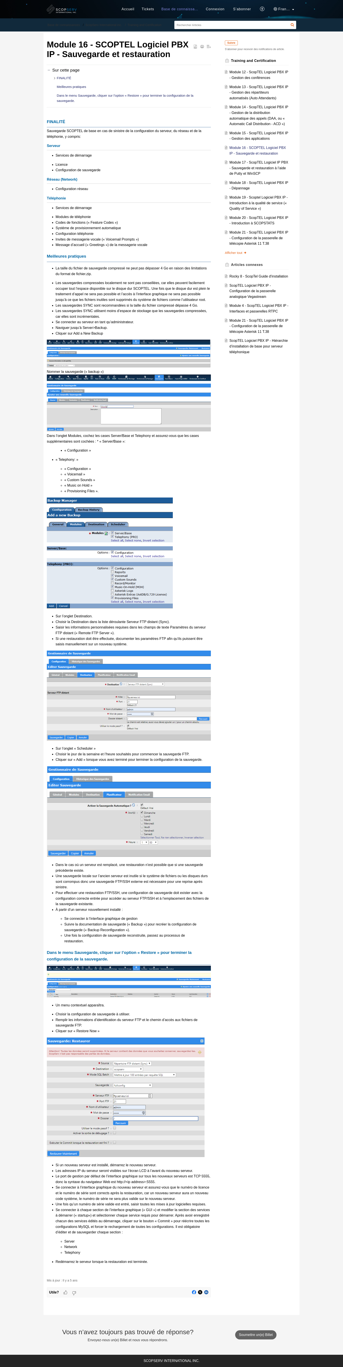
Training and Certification (144, 25)
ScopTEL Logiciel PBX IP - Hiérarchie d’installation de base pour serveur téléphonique (258, 346)
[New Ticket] (255, 1335)
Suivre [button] (231, 42)
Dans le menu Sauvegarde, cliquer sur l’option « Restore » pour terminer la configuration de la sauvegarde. (125, 98)
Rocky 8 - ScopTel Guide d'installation (258, 276)
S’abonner (242, 9)
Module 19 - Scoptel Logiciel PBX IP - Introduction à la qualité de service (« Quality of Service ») (258, 203)
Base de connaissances (63, 25)
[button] (262, 9)
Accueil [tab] (128, 9)
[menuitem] (215, 9)
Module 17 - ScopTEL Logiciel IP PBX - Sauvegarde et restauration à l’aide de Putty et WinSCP (258, 168)
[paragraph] (129, 696)
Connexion (215, 9)
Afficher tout (236, 253)
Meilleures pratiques (71, 87)
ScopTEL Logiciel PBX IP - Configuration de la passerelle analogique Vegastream (252, 291)
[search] (235, 25)
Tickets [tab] (148, 9)
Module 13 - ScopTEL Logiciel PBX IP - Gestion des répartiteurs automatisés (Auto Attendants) (258, 92)
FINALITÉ (64, 78)
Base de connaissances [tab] (182, 9)
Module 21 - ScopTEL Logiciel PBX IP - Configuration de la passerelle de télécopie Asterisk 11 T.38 (258, 237)
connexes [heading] (247, 265)
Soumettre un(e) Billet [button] (256, 1335)
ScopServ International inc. (103, 25)
